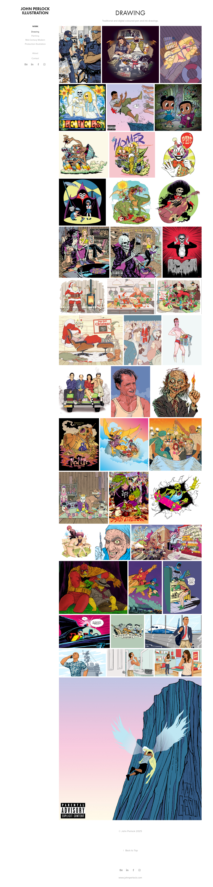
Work (35, 26)
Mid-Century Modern (35, 39)
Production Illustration (35, 43)
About (35, 53)
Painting (35, 35)
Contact (35, 58)
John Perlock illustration (36, 10)
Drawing (35, 31)
